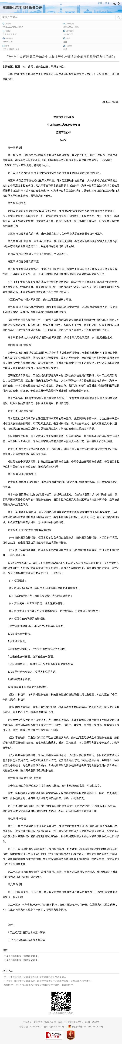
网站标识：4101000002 (30, 1026)
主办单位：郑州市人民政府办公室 (39, 1022)
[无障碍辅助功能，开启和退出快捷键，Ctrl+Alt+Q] (117, 3)
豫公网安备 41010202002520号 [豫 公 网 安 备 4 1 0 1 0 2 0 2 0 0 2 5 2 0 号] (85, 1026)
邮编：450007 (92, 1022)
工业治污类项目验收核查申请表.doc (21, 956)
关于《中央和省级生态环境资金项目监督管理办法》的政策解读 (35, 977)
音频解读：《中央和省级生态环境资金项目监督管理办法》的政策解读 (38, 985)
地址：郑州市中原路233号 (71, 1022)
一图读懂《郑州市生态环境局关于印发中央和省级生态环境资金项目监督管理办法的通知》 (48, 981)
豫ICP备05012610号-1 (55, 1026)
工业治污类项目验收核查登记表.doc (21, 960)
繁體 (100, 3)
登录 (107, 3)
